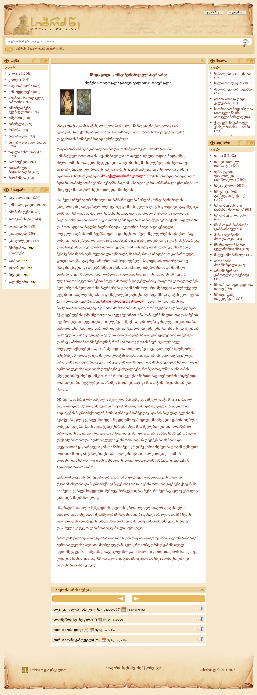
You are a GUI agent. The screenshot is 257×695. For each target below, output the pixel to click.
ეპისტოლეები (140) (23, 241)
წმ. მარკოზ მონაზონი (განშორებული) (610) (231, 227)
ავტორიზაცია (213, 12)
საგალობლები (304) (24, 197)
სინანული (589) (20, 124)
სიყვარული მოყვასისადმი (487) (23, 170)
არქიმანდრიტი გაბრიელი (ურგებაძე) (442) (231, 275)
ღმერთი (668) (19, 118)
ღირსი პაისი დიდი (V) (84, 630)
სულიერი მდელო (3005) (233, 83)
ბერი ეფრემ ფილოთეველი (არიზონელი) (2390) (230, 175)
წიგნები (18, 275)
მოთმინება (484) (21, 178)
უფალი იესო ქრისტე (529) (24, 154)
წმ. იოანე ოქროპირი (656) (230, 217)
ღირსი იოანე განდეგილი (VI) (90, 640)
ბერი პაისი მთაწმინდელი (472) (229, 263)
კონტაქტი (153, 668)
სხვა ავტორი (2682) (229, 185)
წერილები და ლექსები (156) (232, 75)
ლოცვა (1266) (19, 73)
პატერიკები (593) (21, 226)
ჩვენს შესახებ (132, 668)
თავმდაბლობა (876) (24, 86)
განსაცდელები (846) (24, 92)
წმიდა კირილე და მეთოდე (122, 301)
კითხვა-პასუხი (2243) (24, 219)
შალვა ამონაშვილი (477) (234, 255)
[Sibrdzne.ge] (55, 23)
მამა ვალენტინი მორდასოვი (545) (228, 237)
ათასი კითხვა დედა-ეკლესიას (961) (230, 101)
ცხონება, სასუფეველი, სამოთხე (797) (26, 100)
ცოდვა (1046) (18, 79)
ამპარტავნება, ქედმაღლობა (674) (23, 110)
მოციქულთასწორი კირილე (123, 176)
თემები (18, 260)
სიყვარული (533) (21, 136)
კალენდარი (22, 282)
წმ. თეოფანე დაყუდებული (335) (228, 296)
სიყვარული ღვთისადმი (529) (27, 144)
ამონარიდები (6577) (24, 212)
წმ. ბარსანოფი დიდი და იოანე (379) (233, 287)
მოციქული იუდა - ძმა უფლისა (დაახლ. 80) (99, 609)
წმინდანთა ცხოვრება (21, 250)
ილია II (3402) (225, 155)
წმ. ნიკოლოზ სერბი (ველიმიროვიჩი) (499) (231, 247)
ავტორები (20, 267)
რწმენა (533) (18, 130)
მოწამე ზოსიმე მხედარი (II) (88, 619)
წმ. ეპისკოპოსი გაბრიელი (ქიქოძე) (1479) (229, 195)
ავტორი (234, 143)
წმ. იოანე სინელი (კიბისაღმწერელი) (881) (233, 207)
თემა (29, 61)
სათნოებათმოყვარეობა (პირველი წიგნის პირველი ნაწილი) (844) (233, 113)
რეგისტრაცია (236, 12)
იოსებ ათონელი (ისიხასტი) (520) (227, 163)
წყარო (234, 61)
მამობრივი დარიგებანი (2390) (233, 91)
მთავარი (29, 190)
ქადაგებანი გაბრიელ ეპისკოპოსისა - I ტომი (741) (232, 127)
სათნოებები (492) (22, 162)
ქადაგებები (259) (21, 233)
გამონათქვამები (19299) (27, 205)
